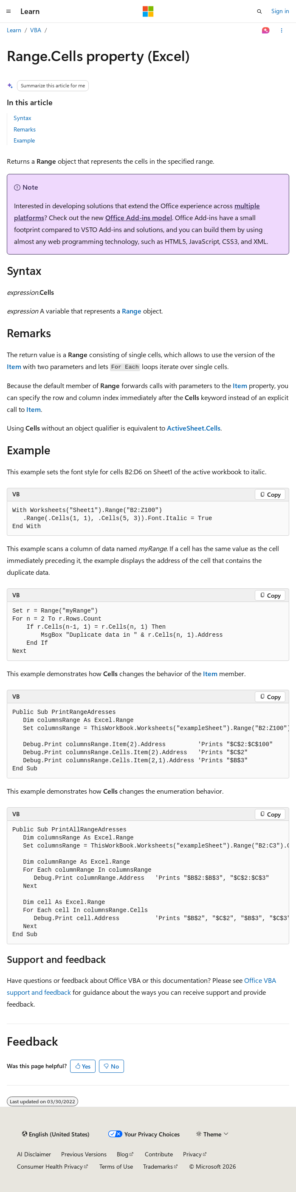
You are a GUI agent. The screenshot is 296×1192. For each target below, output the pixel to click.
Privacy (192, 1154)
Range (131, 310)
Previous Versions (84, 1154)
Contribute (159, 1154)
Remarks (25, 129)
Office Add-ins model (138, 217)
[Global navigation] (8, 11)
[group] (148, 740)
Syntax (22, 118)
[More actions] (281, 30)
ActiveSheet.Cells (193, 427)
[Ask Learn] (266, 30)
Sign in (280, 11)
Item (14, 366)
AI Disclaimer (34, 1154)
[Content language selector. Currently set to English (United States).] (56, 1134)
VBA (35, 30)
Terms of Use (116, 1166)
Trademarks (158, 1166)
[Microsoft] (148, 11)
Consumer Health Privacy (50, 1166)
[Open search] (259, 11)
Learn (14, 30)
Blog (122, 1154)
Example (24, 140)
